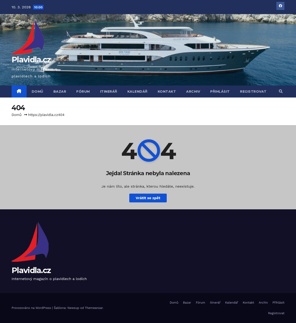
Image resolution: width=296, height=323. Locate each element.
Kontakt (167, 91)
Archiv (193, 91)
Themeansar (94, 308)
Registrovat (253, 91)
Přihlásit (220, 91)
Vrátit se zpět (148, 198)
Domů (37, 91)
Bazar (59, 91)
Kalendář (137, 91)
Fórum (83, 91)
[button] (281, 91)
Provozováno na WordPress (32, 308)
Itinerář (108, 91)
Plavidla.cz (31, 59)
